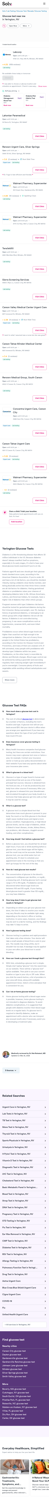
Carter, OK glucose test (13, 1418)
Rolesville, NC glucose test (15, 1403)
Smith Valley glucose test (14, 1376)
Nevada (30, 11)
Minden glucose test (12, 1369)
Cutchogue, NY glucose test (15, 1392)
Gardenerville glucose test (14, 1358)
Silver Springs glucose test (15, 1372)
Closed (8, 78)
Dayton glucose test (11, 1354)
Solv (3, 11)
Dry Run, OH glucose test (14, 1414)
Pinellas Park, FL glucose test (16, 1400)
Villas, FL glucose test (12, 1410)
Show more (42, 86)
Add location (16, 521)
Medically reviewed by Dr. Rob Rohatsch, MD (28, 1053)
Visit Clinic (39, 136)
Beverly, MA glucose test (14, 1389)
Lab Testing (11, 11)
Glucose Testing (41, 11)
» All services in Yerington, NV (17, 1324)
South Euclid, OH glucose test (16, 1396)
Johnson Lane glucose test (14, 1365)
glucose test (27, 719)
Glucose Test (21, 11)
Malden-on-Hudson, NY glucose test (19, 1407)
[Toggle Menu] (42, 4)
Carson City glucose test (14, 1351)
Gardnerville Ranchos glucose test (18, 1361)
